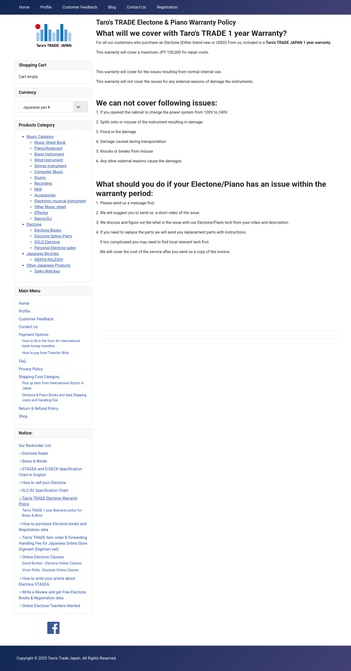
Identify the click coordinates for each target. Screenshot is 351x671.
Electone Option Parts (53, 236)
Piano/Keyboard (48, 148)
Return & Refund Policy (38, 408)
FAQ (22, 361)
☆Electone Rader (33, 453)
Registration (167, 7)
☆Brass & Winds (33, 461)
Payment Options (34, 334)
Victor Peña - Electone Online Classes (50, 570)
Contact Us (136, 7)
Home (24, 7)
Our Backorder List (35, 445)
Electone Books (47, 230)
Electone (34, 224)
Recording (43, 183)
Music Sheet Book (50, 142)
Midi (38, 189)
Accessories (45, 195)
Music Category (40, 136)
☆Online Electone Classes (41, 557)
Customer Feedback (79, 7)
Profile (46, 7)
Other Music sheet (50, 207)
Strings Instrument (50, 166)
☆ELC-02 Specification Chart (43, 490)
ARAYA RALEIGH (48, 259)
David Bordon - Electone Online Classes (51, 563)
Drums (40, 177)
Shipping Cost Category (39, 377)
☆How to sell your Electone (42, 482)
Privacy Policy (31, 369)
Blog (112, 7)
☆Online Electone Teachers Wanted (49, 605)
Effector (41, 212)
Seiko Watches (47, 271)
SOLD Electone (47, 242)
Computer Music (48, 171)
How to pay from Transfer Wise (45, 353)
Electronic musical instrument (60, 201)
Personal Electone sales (55, 248)
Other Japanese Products (48, 265)
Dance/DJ (43, 218)
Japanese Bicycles (43, 253)
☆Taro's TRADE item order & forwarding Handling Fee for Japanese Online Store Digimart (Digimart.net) (53, 543)
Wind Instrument (48, 160)
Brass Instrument (49, 154)
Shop (23, 416)
